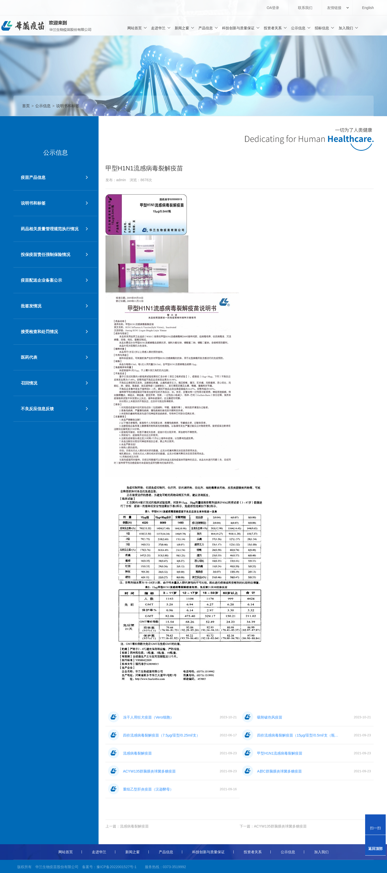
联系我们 (305, 8)
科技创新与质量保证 (241, 28)
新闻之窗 (185, 28)
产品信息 (208, 28)
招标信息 (325, 28)
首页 (26, 106)
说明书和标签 (67, 106)
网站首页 (137, 28)
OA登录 (273, 8)
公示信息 (301, 28)
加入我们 (348, 28)
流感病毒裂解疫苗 (134, 826)
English (368, 8)
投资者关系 (275, 28)
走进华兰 (161, 28)
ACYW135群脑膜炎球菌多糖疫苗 (280, 826)
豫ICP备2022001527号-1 (116, 867)
